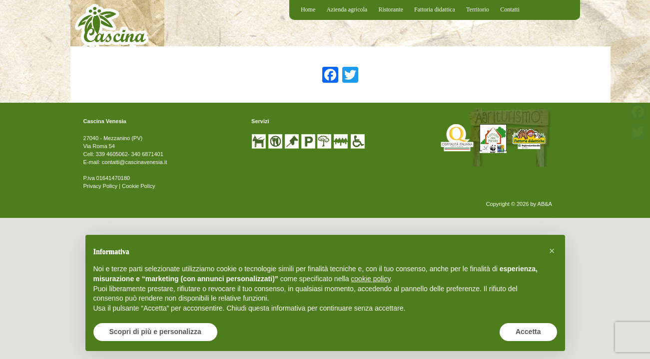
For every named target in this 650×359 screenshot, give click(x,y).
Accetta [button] (528, 332)
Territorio (477, 9)
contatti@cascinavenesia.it (134, 162)
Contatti (510, 9)
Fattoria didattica (434, 9)
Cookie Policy (138, 186)
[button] (552, 251)
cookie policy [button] (370, 279)
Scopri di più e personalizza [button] (155, 332)
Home (308, 9)
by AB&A (541, 204)
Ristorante (390, 9)
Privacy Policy (100, 186)
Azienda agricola (347, 9)
